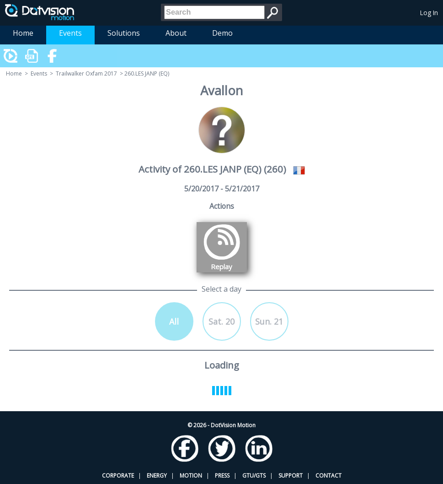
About (176, 33)
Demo (222, 33)
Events (70, 33)
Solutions (123, 33)
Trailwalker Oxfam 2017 (86, 73)
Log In (429, 12)
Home (23, 33)
